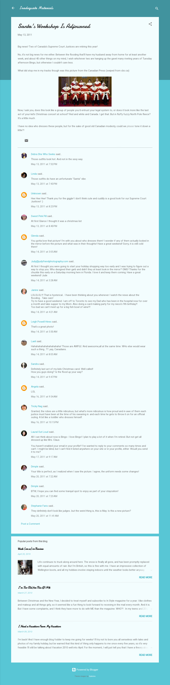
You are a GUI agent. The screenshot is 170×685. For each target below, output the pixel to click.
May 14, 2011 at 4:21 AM (44, 312)
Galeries (92, 676)
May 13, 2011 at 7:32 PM (44, 164)
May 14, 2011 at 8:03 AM (44, 354)
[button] (150, 24)
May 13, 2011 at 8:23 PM (44, 206)
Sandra (35, 363)
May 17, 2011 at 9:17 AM (44, 456)
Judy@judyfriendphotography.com (49, 261)
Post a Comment (30, 523)
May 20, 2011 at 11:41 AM (45, 515)
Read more (145, 577)
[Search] (157, 9)
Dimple (34, 466)
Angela (35, 386)
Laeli (33, 341)
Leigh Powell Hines (41, 321)
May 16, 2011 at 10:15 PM (44, 422)
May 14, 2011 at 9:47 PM (44, 376)
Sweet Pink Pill (39, 216)
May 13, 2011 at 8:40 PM (44, 226)
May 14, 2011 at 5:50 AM (44, 331)
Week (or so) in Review (30, 549)
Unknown (36, 193)
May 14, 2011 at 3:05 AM (44, 251)
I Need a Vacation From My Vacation (39, 626)
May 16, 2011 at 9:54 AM (44, 396)
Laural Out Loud (39, 431)
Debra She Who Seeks (43, 154)
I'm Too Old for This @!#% (34, 588)
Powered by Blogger (85, 669)
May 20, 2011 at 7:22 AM (44, 476)
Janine (34, 290)
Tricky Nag (36, 406)
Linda (34, 173)
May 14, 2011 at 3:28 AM (44, 280)
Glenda (35, 235)
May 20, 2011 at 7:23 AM (44, 496)
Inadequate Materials (36, 8)
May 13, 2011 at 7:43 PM (44, 183)
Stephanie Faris (39, 505)
